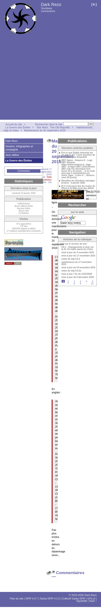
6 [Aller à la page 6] (92, 281)
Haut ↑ (93, 600)
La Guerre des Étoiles (17, 127)
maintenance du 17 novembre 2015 (76, 263)
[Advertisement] (40, 79)
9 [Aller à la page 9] (80, 283)
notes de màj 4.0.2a (71, 271)
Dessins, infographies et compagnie (19, 148)
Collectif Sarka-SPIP (73, 598)
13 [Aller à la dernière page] (92, 283)
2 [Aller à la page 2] (68, 281)
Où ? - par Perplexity (71, 196)
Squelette (81, 600)
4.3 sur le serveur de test (74, 244)
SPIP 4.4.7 (31, 598)
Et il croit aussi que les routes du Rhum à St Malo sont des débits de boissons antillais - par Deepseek (78, 189)
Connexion (23, 170)
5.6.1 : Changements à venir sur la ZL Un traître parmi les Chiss (77, 248)
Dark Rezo (51, 4)
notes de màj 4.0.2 (70, 259)
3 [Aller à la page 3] (74, 281)
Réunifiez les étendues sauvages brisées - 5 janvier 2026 (78, 182)
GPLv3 (91, 598)
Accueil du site (13, 124)
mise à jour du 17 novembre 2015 (78, 256)
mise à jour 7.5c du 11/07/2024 (76, 274)
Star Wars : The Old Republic (53, 127)
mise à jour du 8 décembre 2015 (77, 277)
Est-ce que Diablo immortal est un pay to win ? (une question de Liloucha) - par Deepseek (78, 155)
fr (94, 4)
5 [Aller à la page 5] (86, 281)
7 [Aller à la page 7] (68, 283)
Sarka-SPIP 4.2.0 (50, 598)
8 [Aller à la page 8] (74, 283)
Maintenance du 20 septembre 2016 (44, 130)
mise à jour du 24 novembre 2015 (78, 268)
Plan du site (16, 598)
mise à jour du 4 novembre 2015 (77, 252)
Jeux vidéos (12, 154)
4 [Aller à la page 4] (80, 281)
